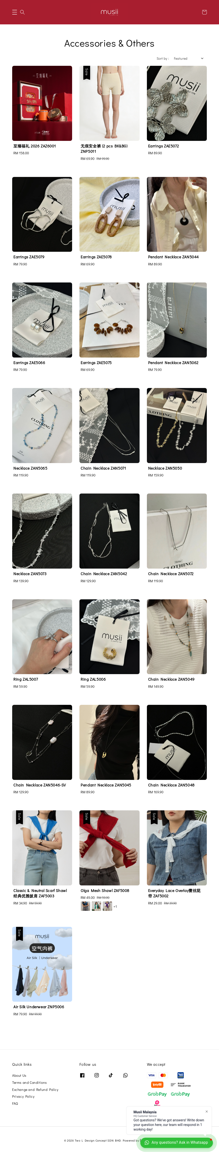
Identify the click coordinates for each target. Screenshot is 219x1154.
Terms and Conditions (29, 1082)
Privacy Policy (23, 1096)
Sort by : (163, 58)
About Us (19, 1075)
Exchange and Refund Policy (35, 1089)
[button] (14, 12)
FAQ (15, 1103)
